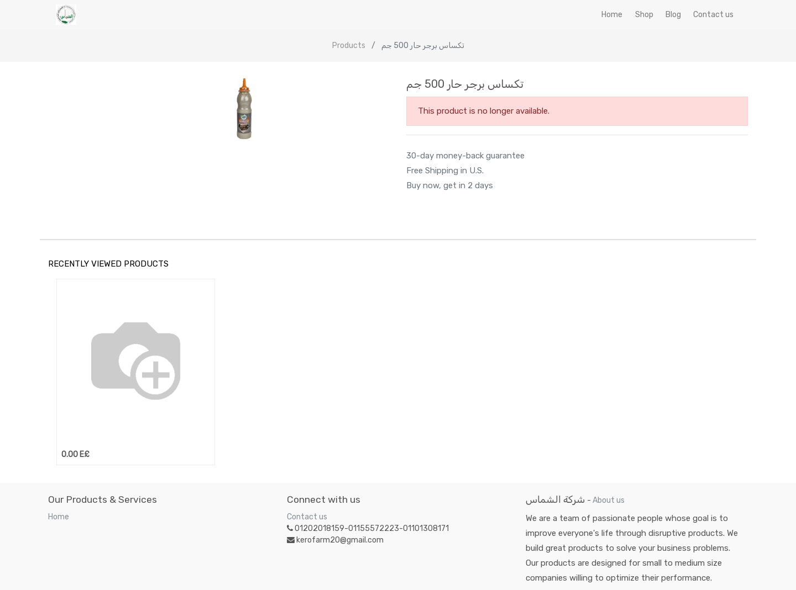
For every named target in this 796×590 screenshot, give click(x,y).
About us (609, 500)
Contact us (307, 517)
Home (58, 517)
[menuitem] (612, 14)
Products (348, 45)
